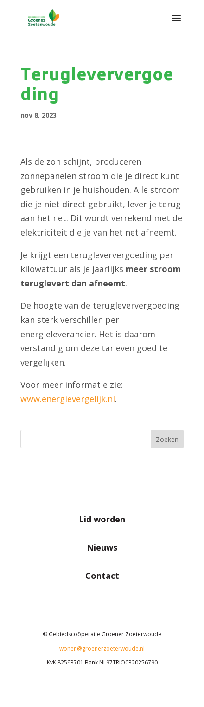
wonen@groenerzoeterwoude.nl (102, 648)
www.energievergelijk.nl (67, 398)
